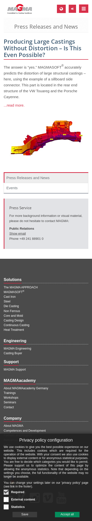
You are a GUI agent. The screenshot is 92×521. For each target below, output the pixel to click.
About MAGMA (13, 426)
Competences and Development (25, 430)
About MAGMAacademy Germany (26, 388)
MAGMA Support (15, 369)
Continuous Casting (16, 325)
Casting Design (14, 320)
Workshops (11, 397)
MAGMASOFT (14, 292)
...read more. (14, 105)
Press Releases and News (28, 178)
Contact (9, 407)
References (11, 440)
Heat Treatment (14, 330)
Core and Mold (13, 315)
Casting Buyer (13, 353)
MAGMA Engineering (17, 348)
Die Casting (11, 306)
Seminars (10, 402)
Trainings (10, 393)
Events (12, 188)
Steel (7, 301)
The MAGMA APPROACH (21, 287)
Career (8, 454)
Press (7, 445)
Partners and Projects (18, 435)
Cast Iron (10, 296)
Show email (17, 233)
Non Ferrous (12, 311)
